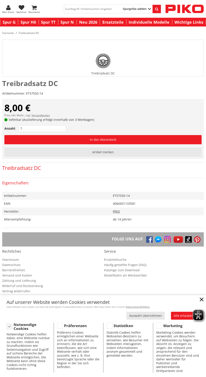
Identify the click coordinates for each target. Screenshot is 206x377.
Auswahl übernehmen (145, 316)
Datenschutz (11, 265)
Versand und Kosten (17, 275)
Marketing (173, 325)
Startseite (8, 33)
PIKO (116, 211)
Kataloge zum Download (122, 270)
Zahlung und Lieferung (19, 280)
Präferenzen (75, 325)
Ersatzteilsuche (115, 259)
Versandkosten (41, 115)
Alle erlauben (184, 316)
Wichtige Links (188, 22)
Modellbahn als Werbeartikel (125, 275)
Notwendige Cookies (25, 326)
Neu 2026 (88, 22)
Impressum (10, 259)
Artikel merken (103, 152)
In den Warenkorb (103, 139)
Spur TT (48, 22)
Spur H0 (28, 22)
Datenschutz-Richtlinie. (138, 307)
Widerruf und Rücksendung (22, 286)
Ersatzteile (113, 22)
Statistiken (123, 325)
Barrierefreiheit (13, 270)
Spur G (9, 22)
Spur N (67, 22)
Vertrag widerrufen (16, 291)
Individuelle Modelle (149, 22)
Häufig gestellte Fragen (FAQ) (125, 265)
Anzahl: (10, 128)
